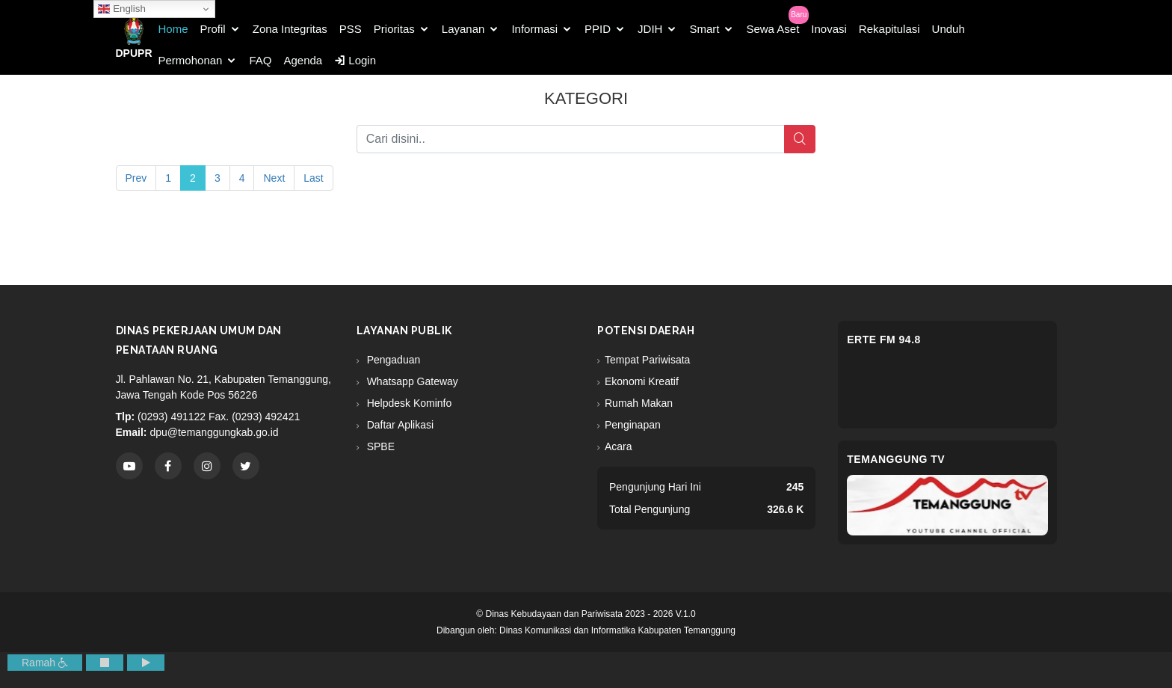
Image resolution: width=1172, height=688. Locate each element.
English (121, 9)
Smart (704, 28)
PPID (598, 28)
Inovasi (829, 28)
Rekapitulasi (889, 28)
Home (173, 28)
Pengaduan (392, 360)
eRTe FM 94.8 (884, 339)
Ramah (45, 663)
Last (313, 178)
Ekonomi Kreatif (642, 381)
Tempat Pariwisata (647, 360)
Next (274, 178)
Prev (136, 178)
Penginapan (633, 425)
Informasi (534, 28)
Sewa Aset (772, 28)
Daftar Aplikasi (399, 425)
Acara (618, 446)
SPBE (379, 446)
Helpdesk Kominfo (408, 403)
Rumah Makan (639, 403)
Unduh (948, 28)
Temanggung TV (896, 459)
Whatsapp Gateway (411, 381)
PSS (350, 28)
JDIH (650, 28)
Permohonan (190, 60)
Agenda (302, 60)
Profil (213, 28)
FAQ (260, 60)
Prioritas (394, 28)
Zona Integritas (290, 28)
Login (355, 60)
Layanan (463, 28)
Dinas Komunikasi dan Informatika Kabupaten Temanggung (617, 630)
